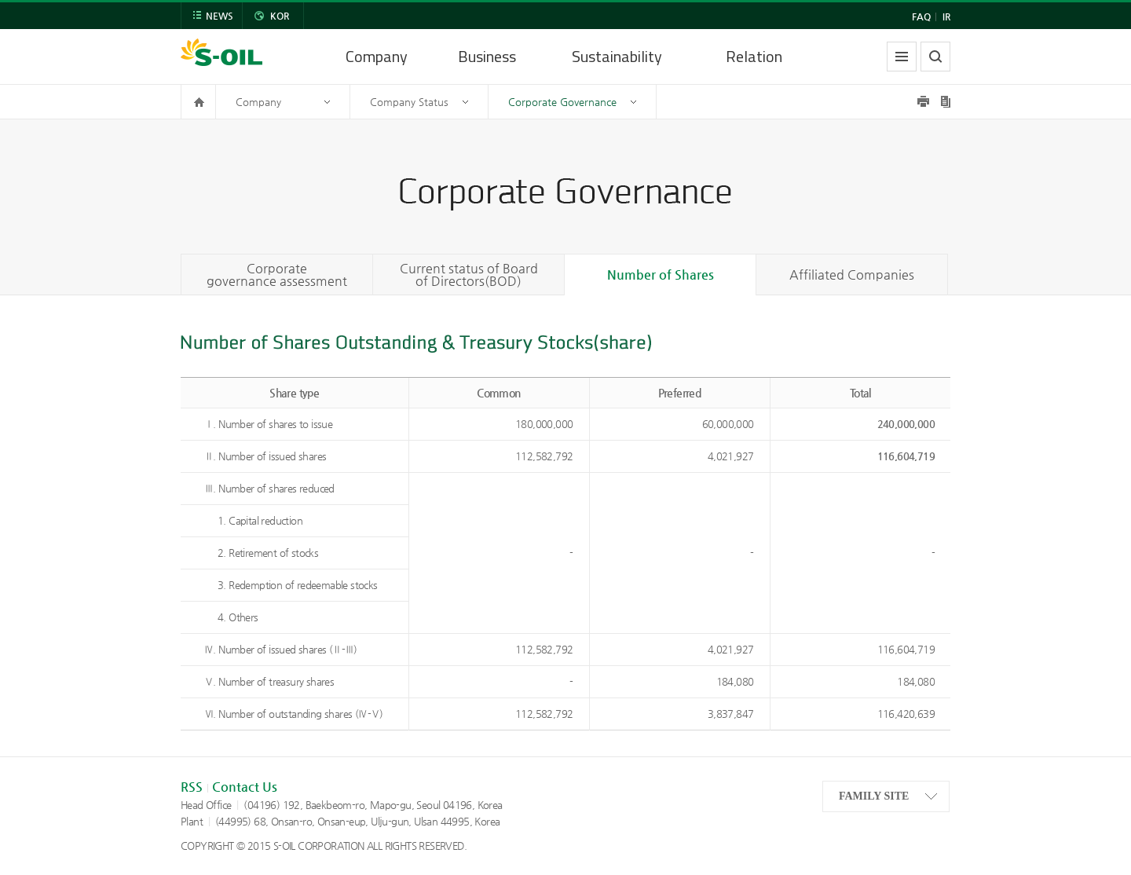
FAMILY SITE (874, 796)
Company (377, 56)
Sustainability (617, 56)
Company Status (409, 102)
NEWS (219, 15)
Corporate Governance (562, 102)
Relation (754, 56)
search (935, 56)
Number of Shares (660, 274)
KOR (279, 15)
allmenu (902, 56)
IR (946, 16)
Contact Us (244, 786)
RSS (192, 786)
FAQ (921, 16)
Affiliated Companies (851, 274)
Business (487, 56)
